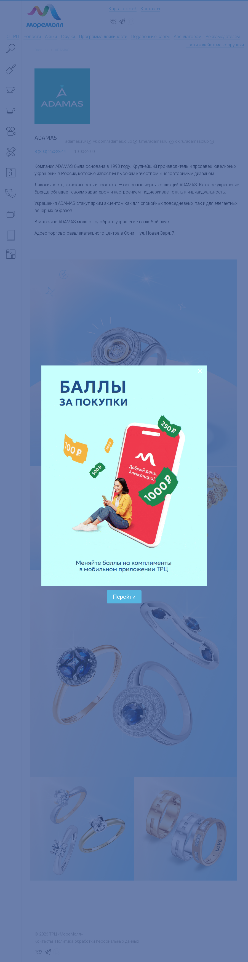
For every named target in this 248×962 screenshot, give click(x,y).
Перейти (124, 596)
